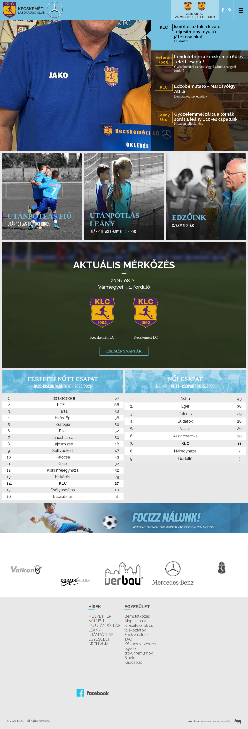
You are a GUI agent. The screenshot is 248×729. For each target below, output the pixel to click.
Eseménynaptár (124, 351)
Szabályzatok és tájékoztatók (138, 627)
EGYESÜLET (99, 639)
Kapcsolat (133, 662)
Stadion (131, 657)
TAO (128, 639)
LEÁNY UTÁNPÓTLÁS (100, 632)
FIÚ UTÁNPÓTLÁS (104, 625)
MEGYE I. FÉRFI (101, 616)
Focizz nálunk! (136, 634)
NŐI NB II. (96, 621)
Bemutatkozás (137, 616)
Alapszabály (135, 621)
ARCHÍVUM (98, 644)
